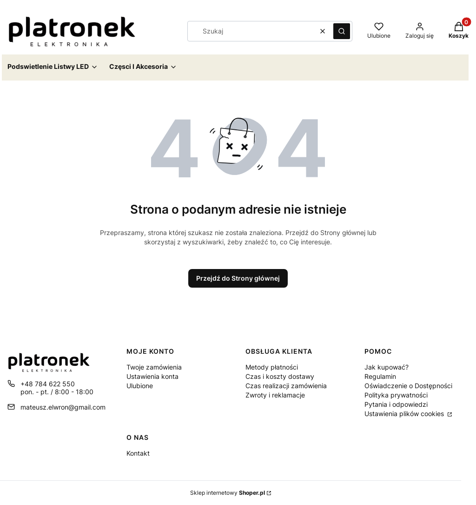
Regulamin (380, 376)
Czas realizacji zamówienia (286, 386)
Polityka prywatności (396, 395)
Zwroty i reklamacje (275, 395)
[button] (341, 31)
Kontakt (138, 453)
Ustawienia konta (152, 376)
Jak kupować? (386, 367)
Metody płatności (271, 367)
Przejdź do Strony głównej (238, 278)
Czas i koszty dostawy (279, 376)
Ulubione (139, 386)
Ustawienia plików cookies (405, 413)
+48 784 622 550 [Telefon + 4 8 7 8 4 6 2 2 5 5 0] (47, 384)
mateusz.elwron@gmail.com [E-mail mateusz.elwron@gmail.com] (63, 407)
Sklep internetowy (227, 492)
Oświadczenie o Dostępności (408, 386)
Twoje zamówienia (154, 367)
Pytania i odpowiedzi (396, 404)
